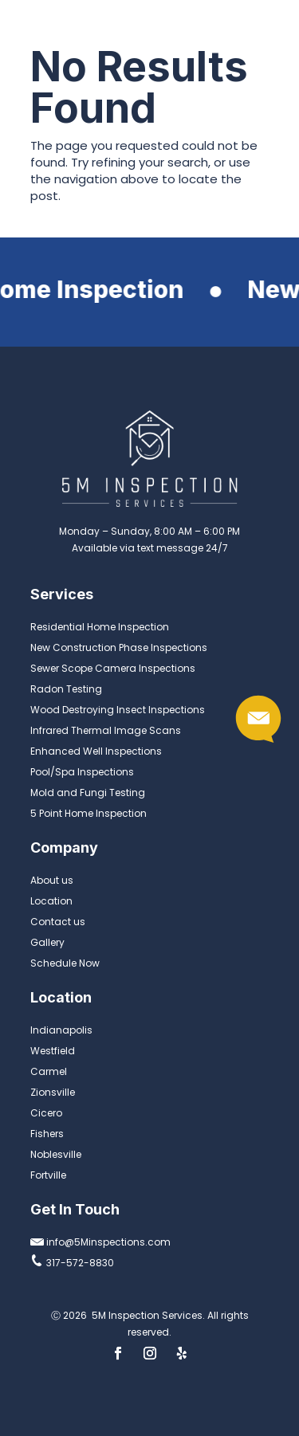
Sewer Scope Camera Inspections (112, 668)
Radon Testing (66, 689)
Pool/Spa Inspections (82, 772)
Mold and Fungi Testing (87, 792)
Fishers (47, 1133)
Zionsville (52, 1092)
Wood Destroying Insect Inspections (117, 709)
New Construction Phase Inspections (118, 647)
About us (51, 880)
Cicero (46, 1113)
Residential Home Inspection (99, 627)
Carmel (48, 1071)
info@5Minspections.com (100, 1242)
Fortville (48, 1175)
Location (51, 901)
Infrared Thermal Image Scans (105, 730)
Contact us (57, 921)
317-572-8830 (72, 1262)
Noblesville (55, 1154)
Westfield (52, 1050)
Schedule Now (65, 963)
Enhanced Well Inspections (96, 751)
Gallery (47, 942)
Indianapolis (61, 1030)
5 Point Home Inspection (88, 813)
